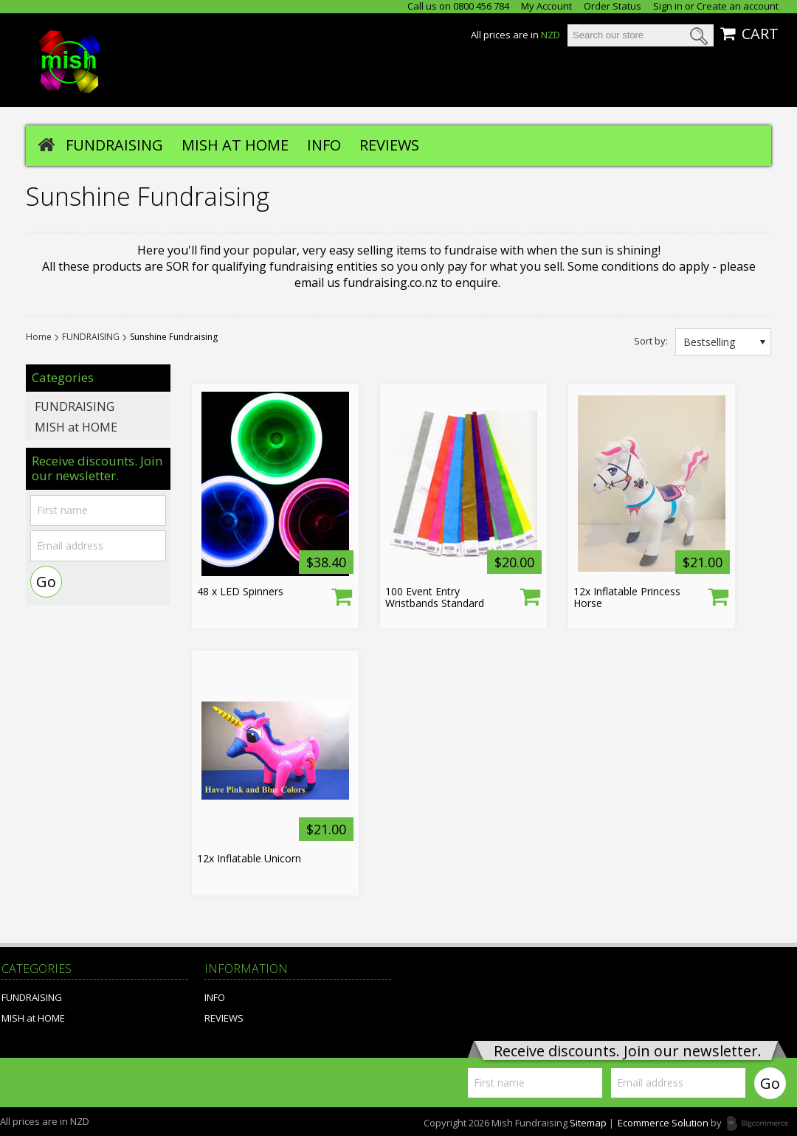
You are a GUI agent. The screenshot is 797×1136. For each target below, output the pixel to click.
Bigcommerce (762, 1124)
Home (39, 337)
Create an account (738, 6)
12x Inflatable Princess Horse (626, 597)
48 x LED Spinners (240, 592)
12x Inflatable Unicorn (249, 859)
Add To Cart (718, 596)
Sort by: (651, 340)
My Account (546, 6)
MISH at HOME (235, 145)
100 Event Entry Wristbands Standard (434, 597)
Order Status (612, 6)
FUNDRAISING (114, 145)
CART (760, 34)
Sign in (668, 6)
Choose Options (341, 596)
